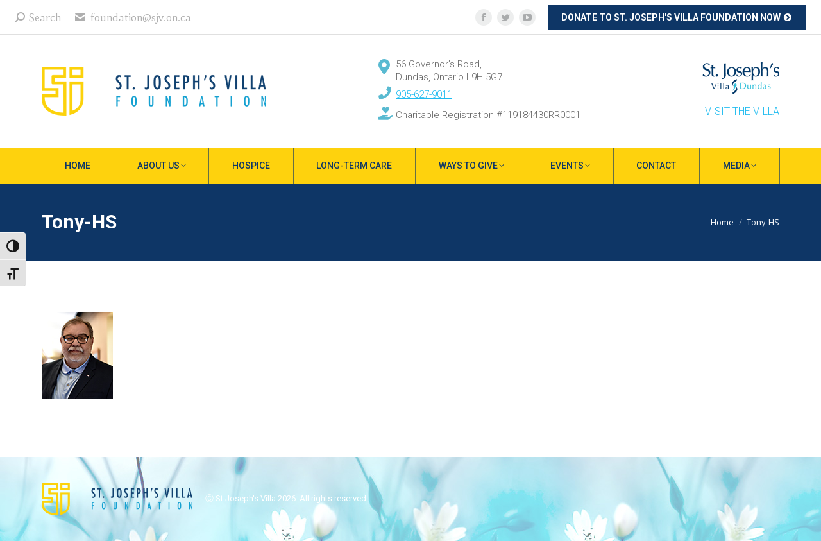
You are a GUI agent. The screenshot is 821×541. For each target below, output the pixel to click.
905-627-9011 (424, 94)
